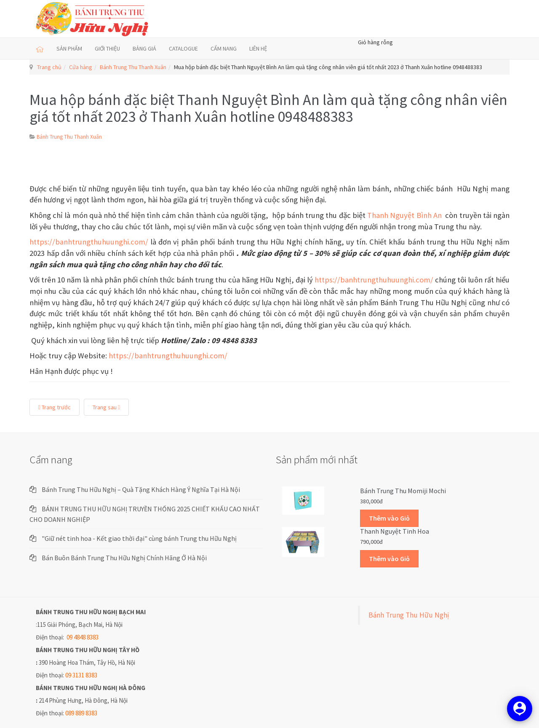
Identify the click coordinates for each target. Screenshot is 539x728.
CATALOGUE (183, 48)
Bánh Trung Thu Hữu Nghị (408, 615)
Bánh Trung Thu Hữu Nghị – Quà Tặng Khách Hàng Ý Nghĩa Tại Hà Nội (141, 489)
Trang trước (54, 407)
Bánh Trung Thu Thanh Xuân (133, 67)
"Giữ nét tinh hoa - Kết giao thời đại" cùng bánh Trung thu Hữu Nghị (139, 538)
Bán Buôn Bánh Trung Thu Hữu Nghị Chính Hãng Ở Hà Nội (124, 557)
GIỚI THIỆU (107, 48)
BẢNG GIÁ (144, 48)
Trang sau (106, 407)
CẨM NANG (224, 48)
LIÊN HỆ (258, 48)
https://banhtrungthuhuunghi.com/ (88, 242)
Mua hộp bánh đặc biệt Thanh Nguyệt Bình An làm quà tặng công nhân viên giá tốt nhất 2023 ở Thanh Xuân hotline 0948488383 (268, 108)
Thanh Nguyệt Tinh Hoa (394, 531)
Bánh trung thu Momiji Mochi (403, 490)
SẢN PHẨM (69, 48)
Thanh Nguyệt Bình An (405, 215)
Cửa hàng (80, 67)
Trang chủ (49, 67)
